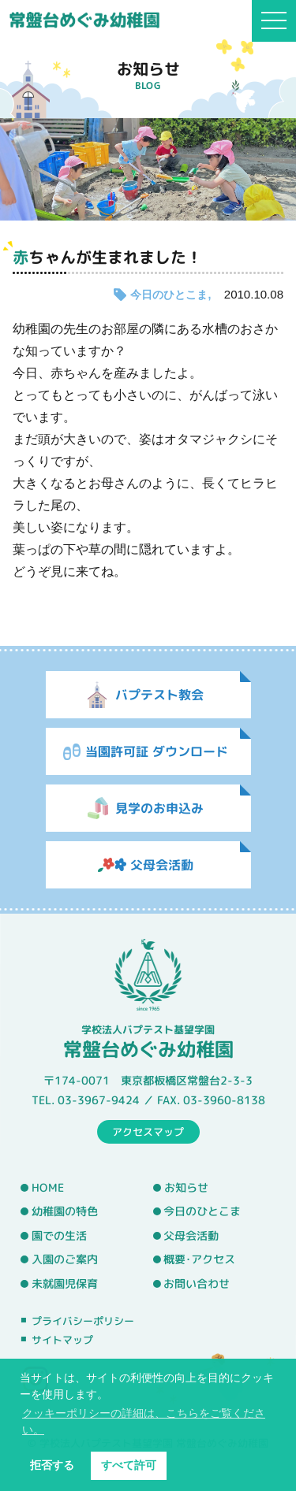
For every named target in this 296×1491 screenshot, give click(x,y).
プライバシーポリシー (83, 1321)
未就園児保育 (65, 1284)
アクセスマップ (148, 1131)
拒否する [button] (52, 1465)
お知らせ (186, 1188)
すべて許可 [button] (128, 1465)
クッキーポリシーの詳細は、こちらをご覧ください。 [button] (143, 1421)
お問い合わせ (196, 1284)
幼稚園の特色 (65, 1211)
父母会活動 (191, 1236)
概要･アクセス (199, 1259)
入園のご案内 (65, 1259)
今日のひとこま (169, 294)
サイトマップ (62, 1340)
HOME (48, 1187)
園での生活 (59, 1236)
